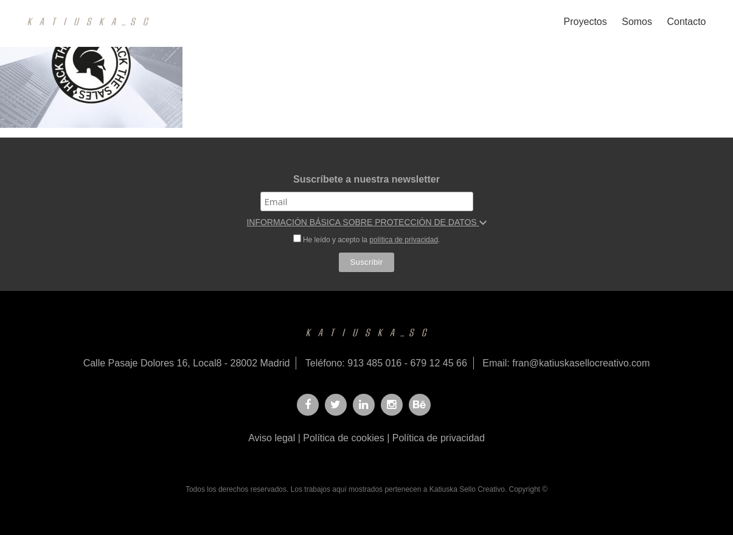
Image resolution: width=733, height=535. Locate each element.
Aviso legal (271, 438)
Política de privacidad (438, 438)
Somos (637, 21)
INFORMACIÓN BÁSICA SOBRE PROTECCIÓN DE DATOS (366, 222)
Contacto (686, 21)
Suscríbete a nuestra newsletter (366, 179)
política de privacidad (403, 240)
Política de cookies (343, 438)
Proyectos (585, 21)
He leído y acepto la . (366, 239)
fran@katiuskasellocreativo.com (581, 363)
